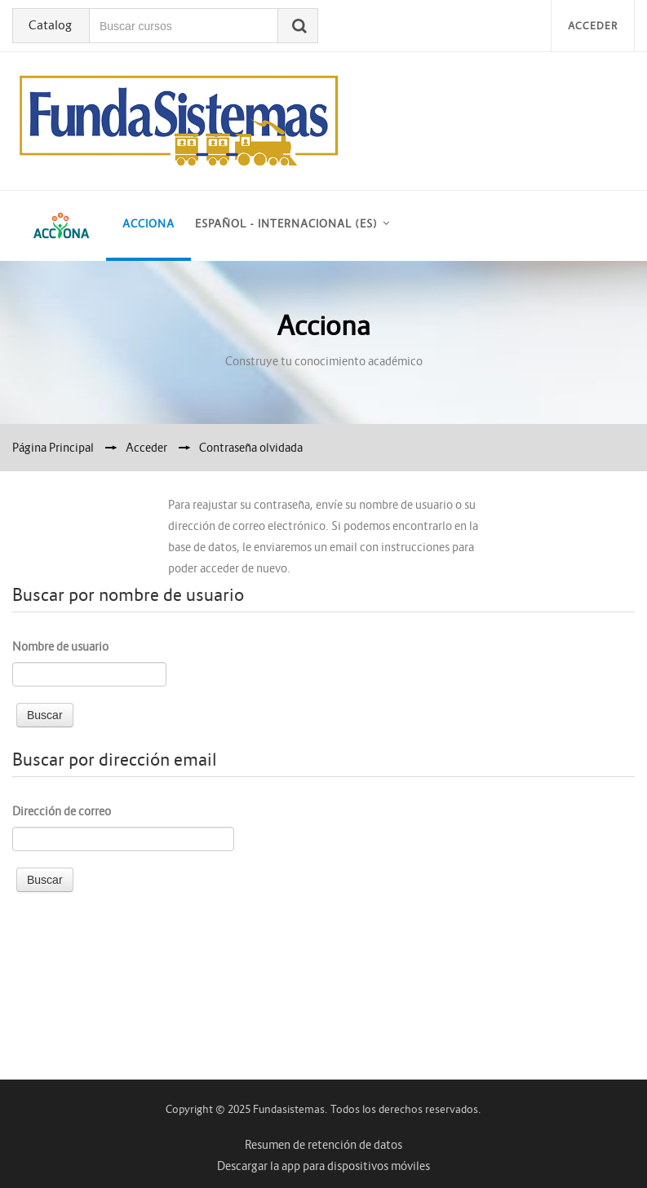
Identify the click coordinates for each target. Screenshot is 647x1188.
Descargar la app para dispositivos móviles (323, 1166)
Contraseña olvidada (251, 447)
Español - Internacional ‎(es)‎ (286, 224)
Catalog (50, 25)
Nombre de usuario (60, 646)
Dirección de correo (61, 811)
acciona (148, 224)
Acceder (593, 26)
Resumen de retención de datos (323, 1144)
